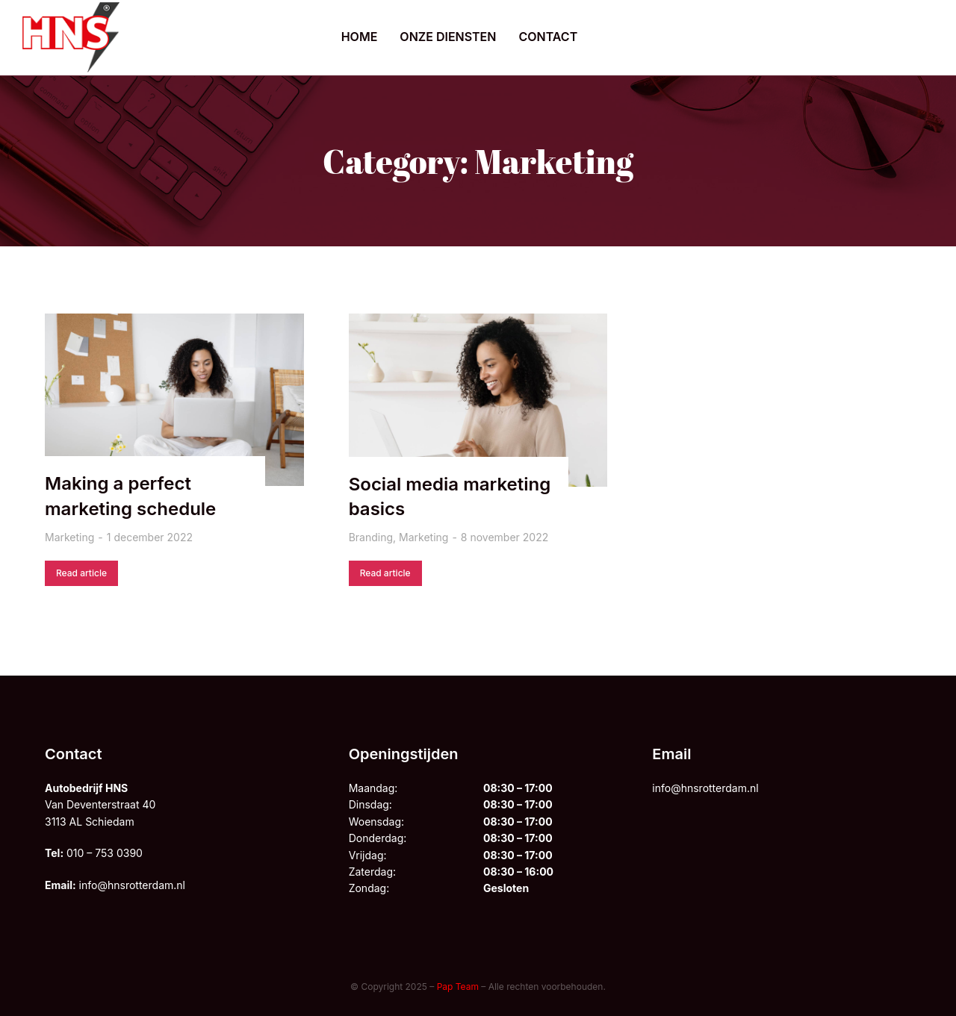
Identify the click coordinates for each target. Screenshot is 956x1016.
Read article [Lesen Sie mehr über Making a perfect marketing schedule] (81, 573)
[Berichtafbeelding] (174, 400)
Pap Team (458, 986)
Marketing (69, 537)
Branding (371, 537)
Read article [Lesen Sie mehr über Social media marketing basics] (385, 573)
